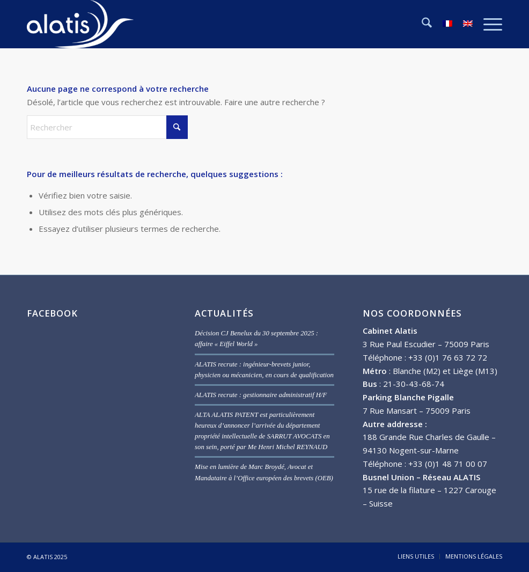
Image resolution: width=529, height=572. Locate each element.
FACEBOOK (52, 313)
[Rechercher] (421, 24)
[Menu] (487, 24)
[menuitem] (421, 24)
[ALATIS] (80, 24)
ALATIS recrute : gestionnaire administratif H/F (261, 395)
